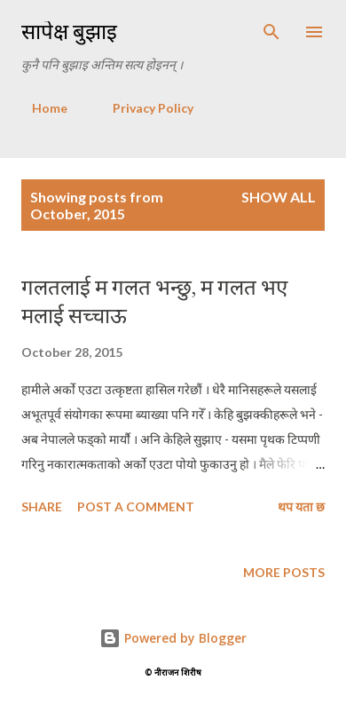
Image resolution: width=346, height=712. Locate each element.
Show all (278, 196)
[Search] (271, 32)
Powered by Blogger (173, 637)
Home (39, 107)
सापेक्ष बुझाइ (69, 31)
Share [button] (41, 506)
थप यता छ (301, 506)
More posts (284, 572)
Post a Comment (135, 506)
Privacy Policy (142, 107)
